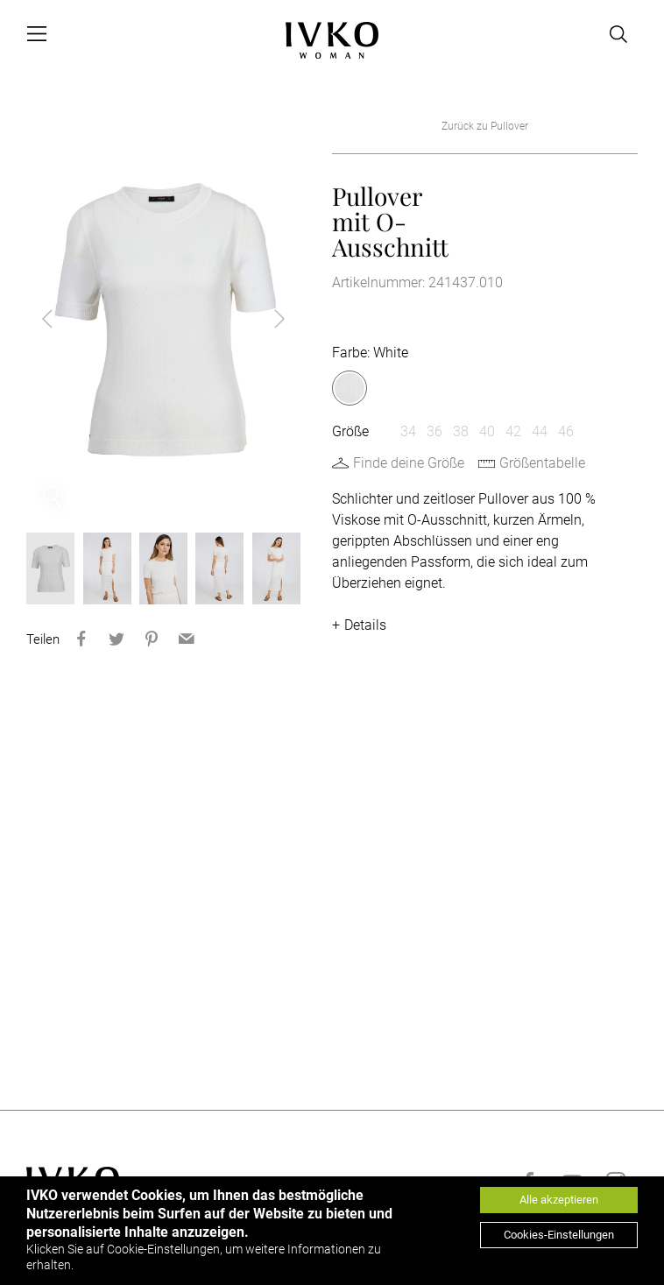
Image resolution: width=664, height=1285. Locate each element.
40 (487, 431)
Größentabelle (542, 463)
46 (566, 431)
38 (461, 431)
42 (513, 431)
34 (408, 431)
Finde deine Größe (408, 463)
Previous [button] (61, 319)
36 (434, 431)
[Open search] (618, 34)
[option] (163, 319)
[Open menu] (37, 34)
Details (365, 625)
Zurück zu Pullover (484, 126)
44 (539, 431)
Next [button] (265, 319)
